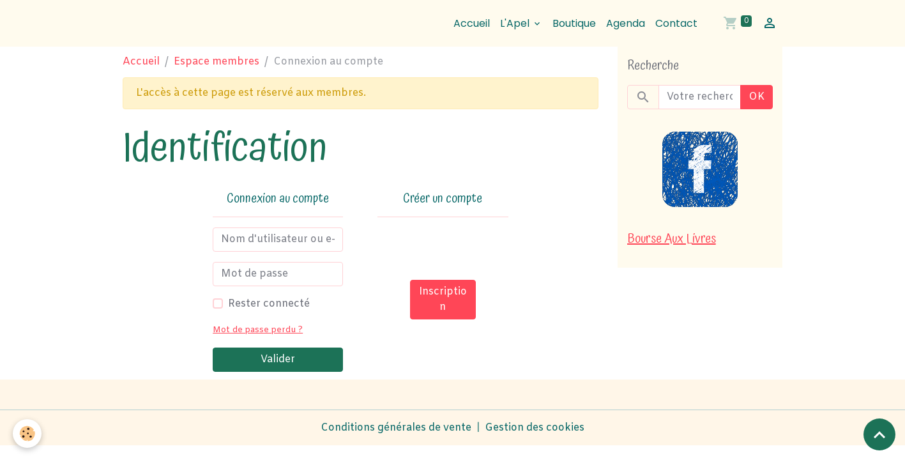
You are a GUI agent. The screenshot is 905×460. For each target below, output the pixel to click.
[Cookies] (27, 433)
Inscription (443, 299)
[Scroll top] (879, 434)
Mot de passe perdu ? (258, 330)
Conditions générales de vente (396, 427)
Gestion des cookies (534, 427)
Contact (676, 23)
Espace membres (216, 61)
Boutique (574, 23)
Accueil (471, 23)
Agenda (625, 23)
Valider (278, 359)
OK (756, 96)
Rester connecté (269, 303)
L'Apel (516, 23)
